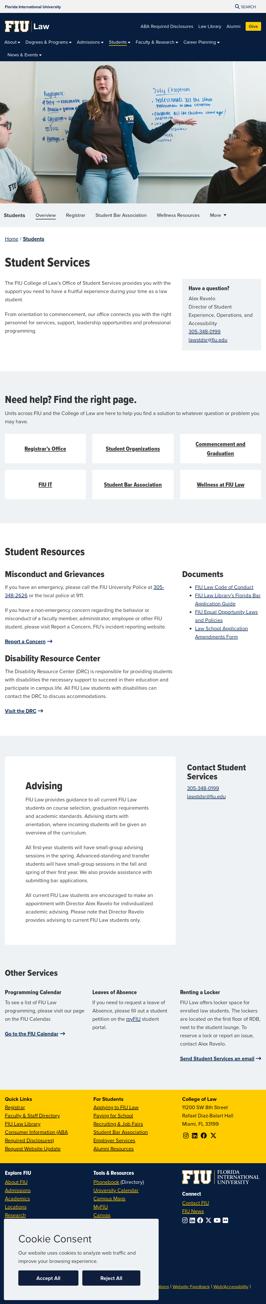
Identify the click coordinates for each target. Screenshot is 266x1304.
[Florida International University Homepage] (33, 6)
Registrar (15, 1107)
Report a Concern (25, 641)
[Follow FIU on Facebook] (201, 1220)
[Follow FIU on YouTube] (218, 1220)
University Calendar (116, 1190)
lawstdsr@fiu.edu (208, 339)
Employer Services (114, 1140)
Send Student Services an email (217, 1058)
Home (11, 238)
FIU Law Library (23, 1123)
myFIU (133, 1019)
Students (14, 215)
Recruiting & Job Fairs (118, 1123)
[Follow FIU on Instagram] (186, 1220)
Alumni (233, 26)
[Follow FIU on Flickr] (226, 1220)
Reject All (111, 1278)
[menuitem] (12, 42)
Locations (16, 1206)
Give (253, 26)
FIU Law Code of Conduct (224, 587)
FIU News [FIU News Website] (193, 1211)
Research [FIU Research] (15, 1215)
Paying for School (113, 1115)
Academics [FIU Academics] (17, 1198)
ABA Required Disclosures (167, 26)
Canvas (101, 1215)
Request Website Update (33, 1148)
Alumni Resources (113, 1148)
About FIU (16, 1182)
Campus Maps (109, 1198)
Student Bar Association (120, 1132)
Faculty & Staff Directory (32, 1115)
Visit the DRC (20, 711)
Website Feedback (191, 1286)
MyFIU (100, 1206)
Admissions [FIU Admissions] (18, 1190)
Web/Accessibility (230, 1286)
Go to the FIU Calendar (31, 1033)
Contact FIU (195, 1203)
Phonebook (106, 1182)
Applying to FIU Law (116, 1107)
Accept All (48, 1278)
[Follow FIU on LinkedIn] (193, 1220)
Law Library (209, 26)
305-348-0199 (205, 331)
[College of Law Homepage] (27, 26)
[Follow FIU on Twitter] (209, 1220)
